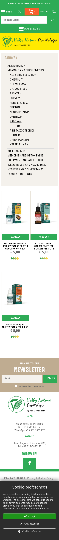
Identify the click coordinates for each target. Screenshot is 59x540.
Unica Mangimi (19, 139)
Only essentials (29, 523)
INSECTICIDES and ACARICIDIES (27, 164)
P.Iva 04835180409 (14, 478)
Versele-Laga (19, 144)
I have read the (30, 386)
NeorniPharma (19, 112)
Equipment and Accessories (26, 160)
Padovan (16, 121)
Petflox (15, 126)
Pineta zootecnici (22, 130)
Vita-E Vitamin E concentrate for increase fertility (44, 246)
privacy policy (37, 386)
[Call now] (54, 11)
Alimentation (16, 65)
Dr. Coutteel (18, 88)
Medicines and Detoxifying (25, 155)
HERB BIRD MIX (19, 102)
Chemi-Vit (16, 79)
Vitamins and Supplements (26, 70)
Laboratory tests (20, 174)
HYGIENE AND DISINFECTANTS (26, 169)
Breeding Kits (17, 151)
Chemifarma (18, 84)
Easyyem (16, 93)
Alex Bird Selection (23, 74)
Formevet (16, 98)
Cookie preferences (29, 531)
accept (29, 516)
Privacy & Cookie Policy (40, 478)
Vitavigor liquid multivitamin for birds (15, 325)
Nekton (15, 107)
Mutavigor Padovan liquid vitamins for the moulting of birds (15, 246)
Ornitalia (16, 116)
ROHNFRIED (17, 135)
